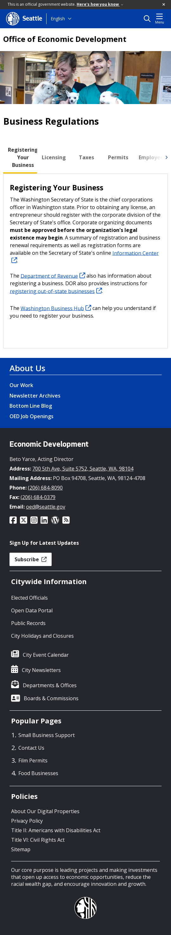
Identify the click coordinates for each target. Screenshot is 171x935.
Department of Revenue (53, 275)
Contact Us (31, 747)
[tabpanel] (85, 261)
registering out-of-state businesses (56, 290)
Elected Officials (29, 597)
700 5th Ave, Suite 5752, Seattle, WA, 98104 (82, 468)
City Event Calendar (46, 654)
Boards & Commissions (51, 698)
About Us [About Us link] (27, 368)
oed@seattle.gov (45, 506)
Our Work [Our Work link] (21, 385)
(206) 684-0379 (38, 497)
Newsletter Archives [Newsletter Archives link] (35, 395)
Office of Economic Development (64, 39)
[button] (164, 5)
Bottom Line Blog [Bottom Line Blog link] (31, 405)
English (58, 19)
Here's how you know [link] (100, 4)
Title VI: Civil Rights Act (38, 839)
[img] (166, 157)
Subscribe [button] (31, 559)
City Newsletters (41, 670)
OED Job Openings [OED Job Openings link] (32, 416)
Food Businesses (38, 773)
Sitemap (20, 849)
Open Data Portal (32, 610)
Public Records (28, 623)
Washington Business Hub (56, 308)
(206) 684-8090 (45, 487)
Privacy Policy (27, 820)
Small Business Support (46, 735)
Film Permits (33, 760)
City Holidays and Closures (42, 635)
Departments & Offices (50, 685)
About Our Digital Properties (45, 811)
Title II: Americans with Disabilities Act (55, 830)
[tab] (23, 157)
